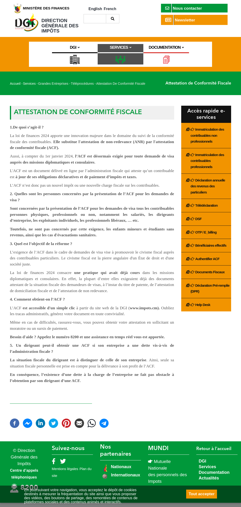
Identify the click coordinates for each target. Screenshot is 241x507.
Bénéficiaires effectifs (210, 250)
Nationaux (120, 471)
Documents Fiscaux (210, 276)
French (110, 9)
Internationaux (125, 479)
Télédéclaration (206, 210)
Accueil (15, 88)
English (95, 9)
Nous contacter (183, 8)
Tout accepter (201, 494)
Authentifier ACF (207, 263)
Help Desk (202, 309)
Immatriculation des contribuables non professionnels (207, 140)
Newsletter (180, 20)
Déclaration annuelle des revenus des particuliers (208, 190)
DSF (198, 223)
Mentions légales (65, 473)
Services (29, 88)
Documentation (214, 476)
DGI (202, 465)
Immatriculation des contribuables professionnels (207, 165)
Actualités (209, 482)
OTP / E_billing (206, 236)
